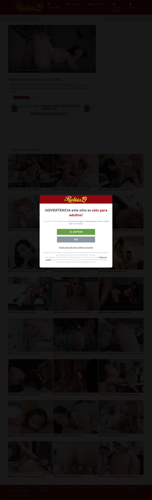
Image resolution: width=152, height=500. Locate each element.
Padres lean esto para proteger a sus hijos (76, 247)
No (76, 239)
